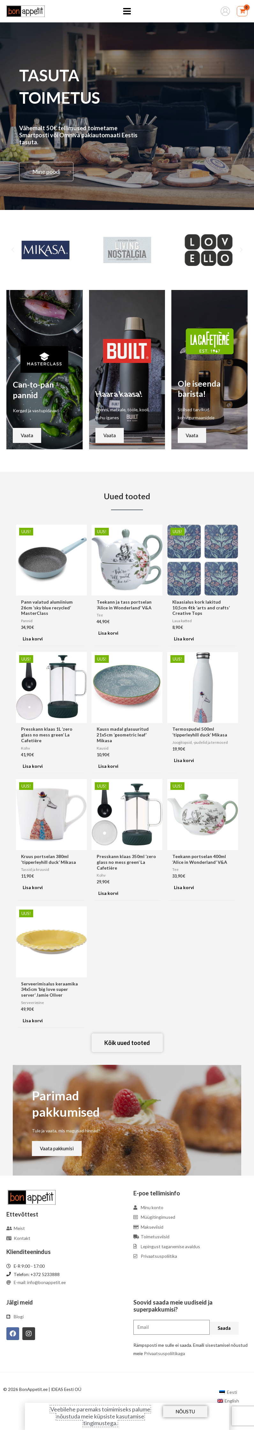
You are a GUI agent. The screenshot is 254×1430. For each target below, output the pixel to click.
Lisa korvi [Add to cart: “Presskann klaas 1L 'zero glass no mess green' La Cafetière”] (33, 766)
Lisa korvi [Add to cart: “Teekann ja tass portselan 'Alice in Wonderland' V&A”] (108, 633)
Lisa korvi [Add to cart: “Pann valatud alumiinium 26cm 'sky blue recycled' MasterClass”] (33, 638)
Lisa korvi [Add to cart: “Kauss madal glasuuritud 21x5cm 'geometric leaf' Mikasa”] (108, 766)
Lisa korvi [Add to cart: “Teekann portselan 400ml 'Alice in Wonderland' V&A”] (184, 887)
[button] (13, 250)
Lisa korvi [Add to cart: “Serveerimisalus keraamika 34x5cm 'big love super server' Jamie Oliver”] (33, 1020)
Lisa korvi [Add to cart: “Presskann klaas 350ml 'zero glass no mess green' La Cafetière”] (108, 893)
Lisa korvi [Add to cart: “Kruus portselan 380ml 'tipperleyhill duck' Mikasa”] (33, 887)
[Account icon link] (225, 11)
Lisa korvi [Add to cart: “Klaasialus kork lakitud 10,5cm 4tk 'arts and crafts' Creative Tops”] (184, 638)
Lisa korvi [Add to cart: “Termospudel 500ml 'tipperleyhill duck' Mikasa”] (184, 760)
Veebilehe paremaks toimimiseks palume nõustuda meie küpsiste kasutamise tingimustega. (100, 1416)
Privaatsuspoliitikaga (164, 1353)
